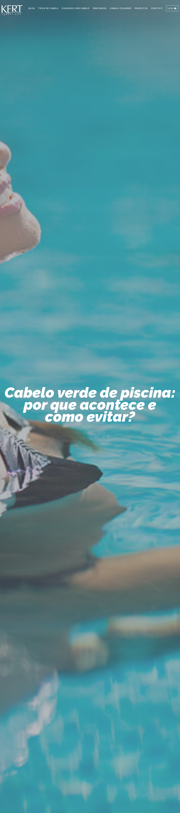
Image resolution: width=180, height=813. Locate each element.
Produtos (141, 8)
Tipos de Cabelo (48, 8)
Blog (31, 8)
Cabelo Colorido (121, 8)
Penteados (100, 8)
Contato (157, 8)
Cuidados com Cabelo (76, 8)
